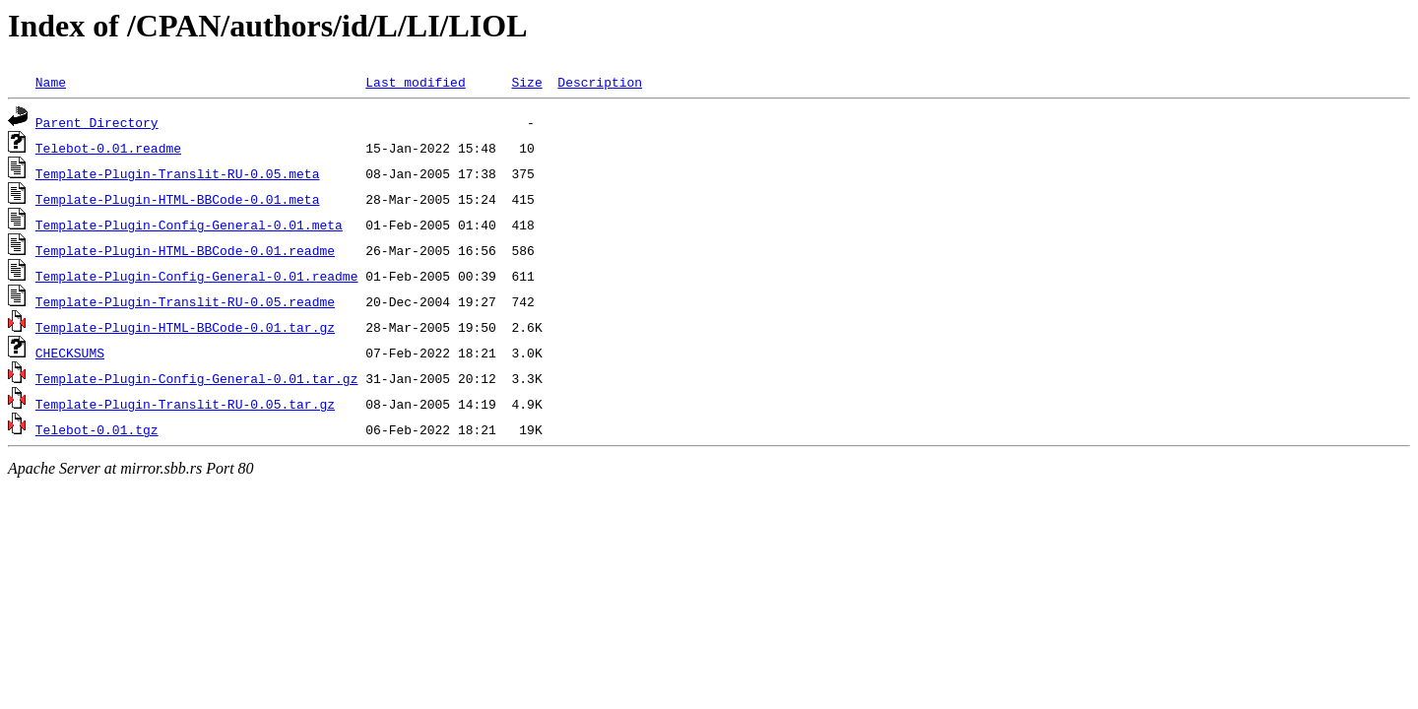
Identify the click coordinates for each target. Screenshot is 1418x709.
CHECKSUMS (69, 352)
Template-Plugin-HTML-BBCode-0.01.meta (177, 199)
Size (526, 82)
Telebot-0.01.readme (108, 148)
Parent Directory (97, 122)
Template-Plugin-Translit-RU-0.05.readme (185, 301)
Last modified (415, 82)
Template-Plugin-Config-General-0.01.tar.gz (196, 378)
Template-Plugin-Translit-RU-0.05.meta (177, 173)
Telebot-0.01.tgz (97, 429)
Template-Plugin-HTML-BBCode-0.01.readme (185, 250)
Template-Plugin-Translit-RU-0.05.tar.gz (185, 404)
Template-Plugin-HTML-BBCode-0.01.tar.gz (185, 327)
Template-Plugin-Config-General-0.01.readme (196, 276)
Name (50, 82)
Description (599, 82)
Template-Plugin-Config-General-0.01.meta (189, 224)
